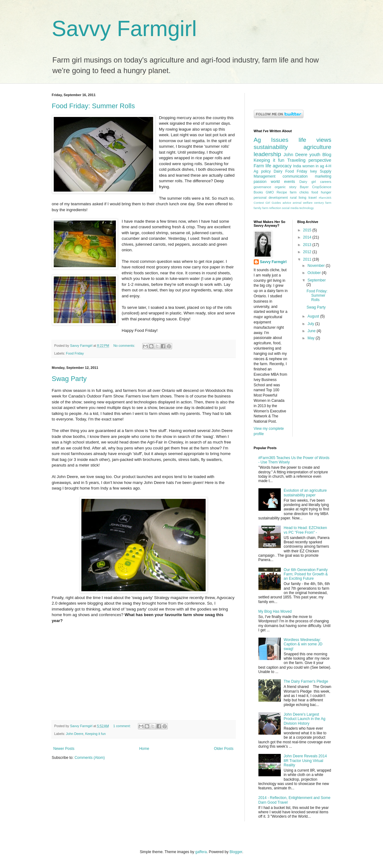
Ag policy (262, 171)
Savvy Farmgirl (124, 28)
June (312, 331)
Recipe (281, 192)
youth (314, 154)
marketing (323, 176)
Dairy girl (307, 181)
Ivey (313, 171)
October (315, 273)
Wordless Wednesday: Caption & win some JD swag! (303, 644)
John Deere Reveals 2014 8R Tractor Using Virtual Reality (305, 760)
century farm (322, 202)
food (315, 192)
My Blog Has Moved (275, 611)
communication (295, 176)
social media (290, 208)
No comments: (124, 345)
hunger (326, 192)
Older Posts (224, 748)
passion (260, 181)
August (314, 316)
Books (258, 192)
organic (280, 187)
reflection (275, 208)
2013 (307, 245)
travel (312, 197)
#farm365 (325, 197)
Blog (326, 154)
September (317, 280)
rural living (298, 197)
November (317, 265)
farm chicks (299, 192)
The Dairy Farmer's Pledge (306, 681)
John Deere (74, 734)
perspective (319, 160)
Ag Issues (271, 140)
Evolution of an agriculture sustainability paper (305, 492)
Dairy (278, 171)
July (311, 324)
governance (262, 187)
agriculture (317, 147)
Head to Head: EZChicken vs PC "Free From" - (305, 530)
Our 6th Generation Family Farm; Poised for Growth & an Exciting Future (306, 574)
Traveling (296, 160)
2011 (307, 259)
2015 (307, 230)
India (297, 166)
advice (286, 202)
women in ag (313, 166)
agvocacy (282, 165)
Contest (259, 202)
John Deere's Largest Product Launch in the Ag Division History (304, 719)
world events (283, 181)
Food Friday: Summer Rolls (93, 106)
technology (306, 208)
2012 (307, 252)
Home (144, 748)
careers (325, 181)
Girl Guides (273, 202)
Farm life (262, 165)
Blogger (236, 852)
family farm (261, 208)
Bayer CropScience (315, 187)
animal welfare (302, 202)
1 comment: (122, 726)
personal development (271, 197)
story (292, 187)
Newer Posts (64, 748)
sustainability (271, 147)
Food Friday (75, 353)
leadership (267, 154)
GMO (270, 192)
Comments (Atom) (90, 757)
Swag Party (69, 379)
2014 (307, 237)
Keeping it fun (95, 734)
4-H (328, 166)
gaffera (201, 852)
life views (315, 140)
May (312, 338)
